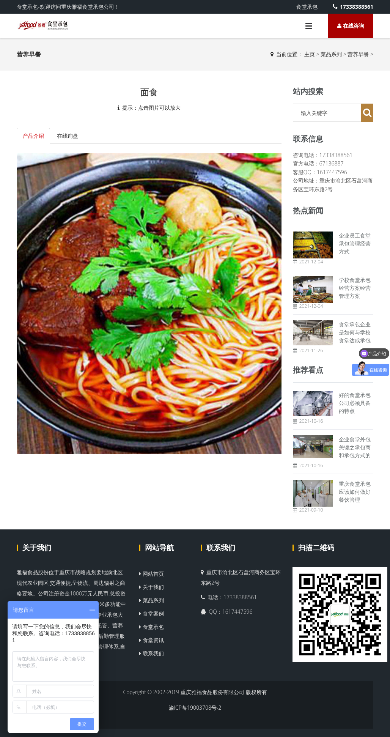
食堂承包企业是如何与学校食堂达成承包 (355, 332)
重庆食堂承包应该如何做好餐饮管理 (355, 491)
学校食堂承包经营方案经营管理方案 (355, 287)
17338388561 (353, 6)
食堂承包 (151, 626)
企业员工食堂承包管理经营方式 (355, 243)
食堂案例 (151, 613)
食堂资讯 (151, 640)
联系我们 (151, 653)
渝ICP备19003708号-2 (195, 707)
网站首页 (151, 573)
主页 (309, 54)
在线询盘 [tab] (67, 135)
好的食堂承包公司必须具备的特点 (355, 402)
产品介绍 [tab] (33, 135)
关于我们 (36, 548)
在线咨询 (350, 25)
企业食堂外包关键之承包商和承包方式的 (355, 447)
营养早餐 (358, 54)
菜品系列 (331, 54)
